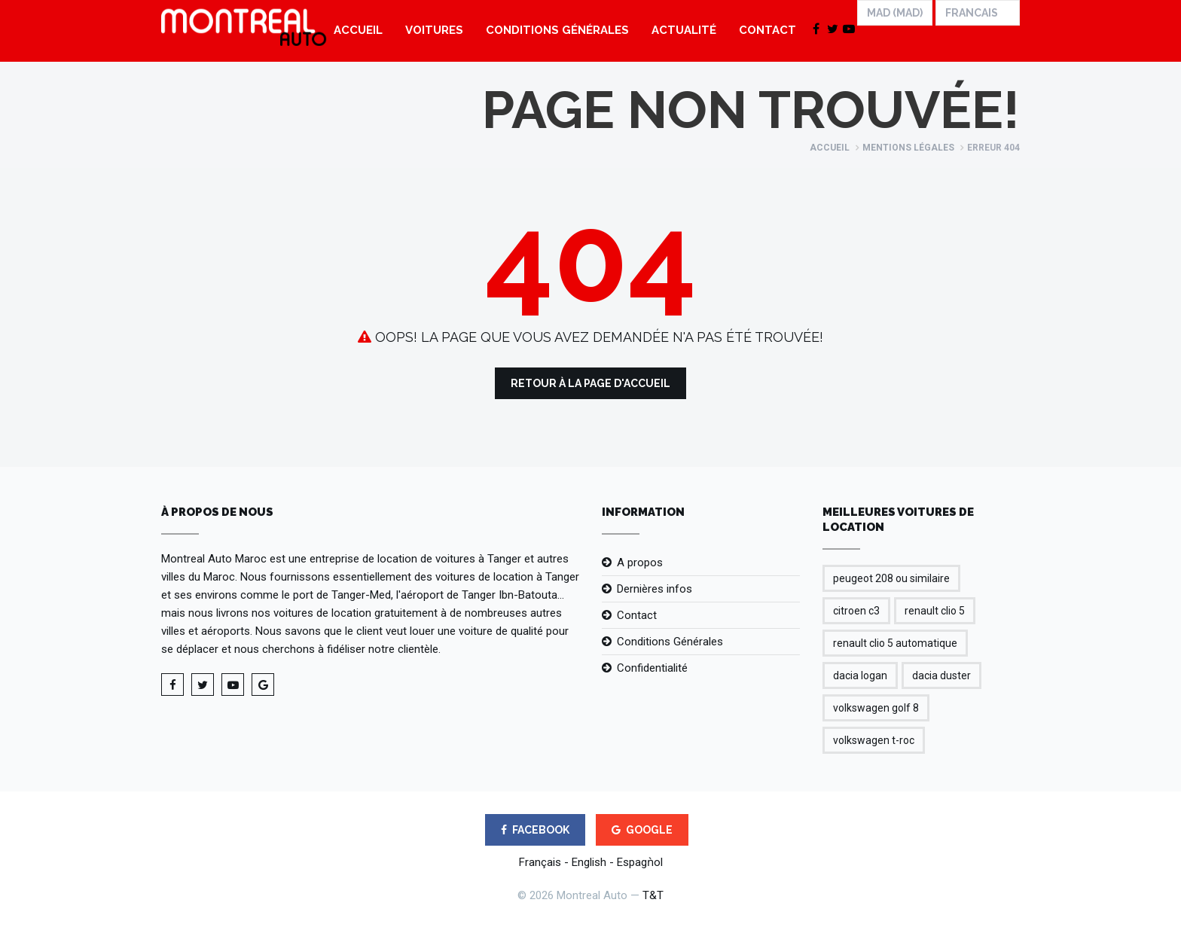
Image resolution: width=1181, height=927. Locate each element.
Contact (767, 30)
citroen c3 (856, 611)
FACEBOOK (535, 830)
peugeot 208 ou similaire (891, 578)
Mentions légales (908, 147)
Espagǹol (640, 862)
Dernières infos (654, 589)
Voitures (434, 30)
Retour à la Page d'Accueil (590, 383)
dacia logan (860, 675)
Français (540, 862)
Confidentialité (652, 668)
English (589, 862)
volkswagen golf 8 (876, 708)
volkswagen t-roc (873, 740)
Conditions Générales (557, 30)
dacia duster (941, 675)
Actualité (684, 30)
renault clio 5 (935, 611)
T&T (653, 895)
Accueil (358, 30)
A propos (640, 562)
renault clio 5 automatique (895, 643)
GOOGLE (642, 830)
